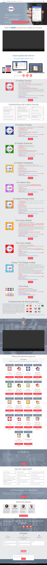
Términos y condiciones (20, 553)
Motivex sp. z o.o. (29, 562)
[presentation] (23, 547)
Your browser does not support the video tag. (23, 40)
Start (4, 1)
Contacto (19, 1)
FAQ (22, 1)
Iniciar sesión (40, 1)
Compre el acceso (8, 22)
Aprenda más (30, 158)
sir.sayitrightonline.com (24, 58)
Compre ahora (9, 393)
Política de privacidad (27, 553)
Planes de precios (14, 1)
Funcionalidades (8, 1)
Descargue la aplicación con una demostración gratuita (20, 22)
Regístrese (23, 558)
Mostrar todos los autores (23, 515)
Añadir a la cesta (10, 395)
